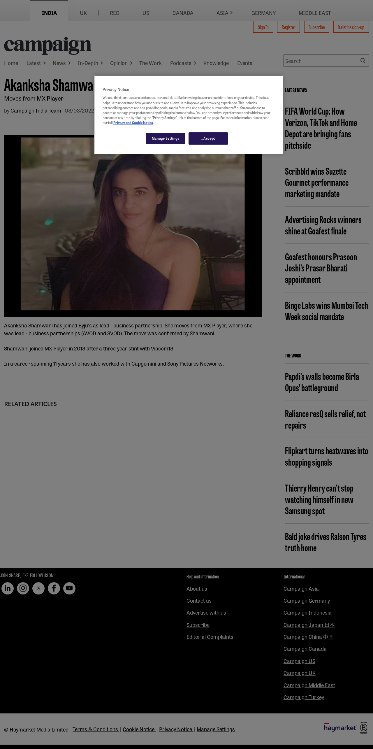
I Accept (208, 138)
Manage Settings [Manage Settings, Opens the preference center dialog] (166, 138)
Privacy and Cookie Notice (133, 122)
